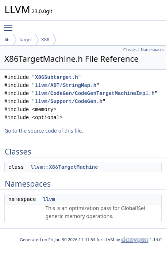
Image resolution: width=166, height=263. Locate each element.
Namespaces (152, 49)
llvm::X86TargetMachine (64, 167)
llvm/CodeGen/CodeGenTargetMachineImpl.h (95, 93)
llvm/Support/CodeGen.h (69, 101)
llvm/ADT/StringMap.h (65, 85)
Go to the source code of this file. (43, 130)
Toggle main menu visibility (10, 24)
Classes (130, 49)
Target (25, 39)
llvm (49, 199)
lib (7, 39)
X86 (45, 39)
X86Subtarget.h (56, 77)
